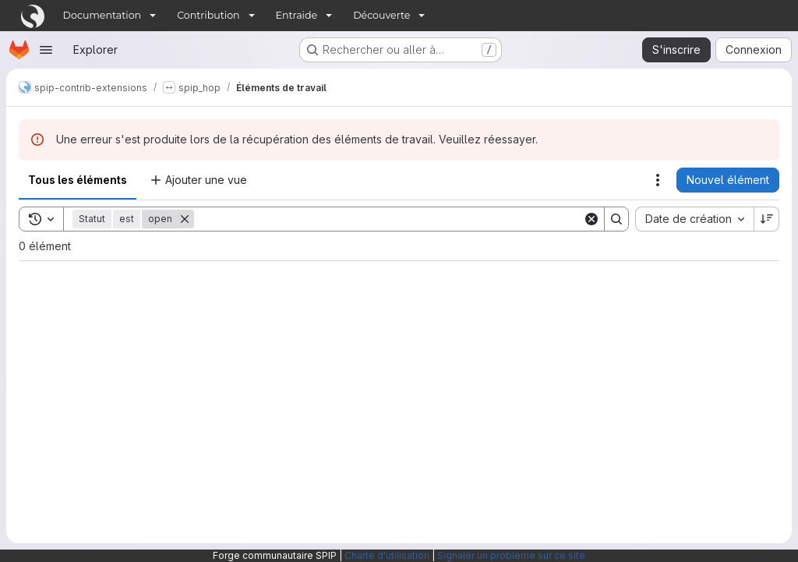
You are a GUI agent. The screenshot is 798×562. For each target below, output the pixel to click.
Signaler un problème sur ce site (511, 555)
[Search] (388, 219)
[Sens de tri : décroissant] (766, 219)
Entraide (297, 15)
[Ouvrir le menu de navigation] (46, 49)
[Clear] (591, 219)
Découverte (381, 15)
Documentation (102, 15)
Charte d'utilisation (386, 555)
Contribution (208, 15)
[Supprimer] (184, 219)
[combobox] (694, 219)
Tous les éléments (77, 179)
